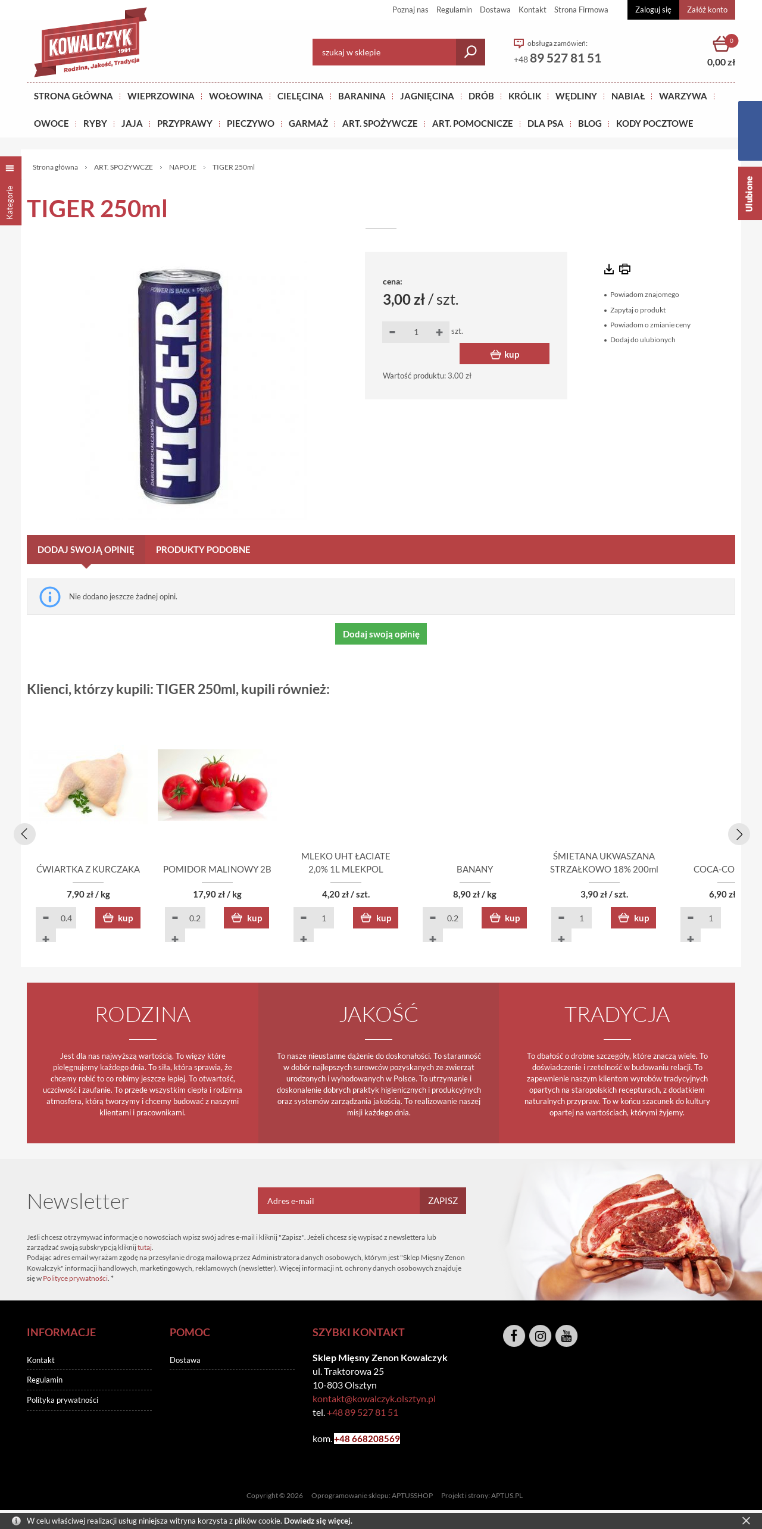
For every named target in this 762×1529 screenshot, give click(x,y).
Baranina (362, 95)
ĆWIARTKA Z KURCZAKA (95, 870)
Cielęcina (300, 95)
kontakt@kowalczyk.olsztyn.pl (374, 1399)
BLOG (590, 123)
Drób (481, 95)
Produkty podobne (203, 549)
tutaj (145, 1247)
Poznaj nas (410, 9)
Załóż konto (707, 9)
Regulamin (454, 9)
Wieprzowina (161, 95)
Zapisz (443, 1201)
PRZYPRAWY (185, 123)
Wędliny (576, 95)
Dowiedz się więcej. (318, 1520)
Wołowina (236, 95)
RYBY (95, 123)
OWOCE (51, 123)
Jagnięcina (427, 95)
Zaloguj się (653, 9)
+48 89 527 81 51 (362, 1413)
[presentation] (23, 832)
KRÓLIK (524, 95)
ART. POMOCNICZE (472, 123)
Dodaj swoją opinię (86, 549)
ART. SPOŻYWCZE (380, 123)
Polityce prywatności (75, 1278)
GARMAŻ (308, 123)
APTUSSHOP (412, 1496)
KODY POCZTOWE (655, 123)
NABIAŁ (628, 95)
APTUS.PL (507, 1496)
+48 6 (345, 1439)
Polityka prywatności (62, 1401)
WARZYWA (683, 95)
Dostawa (495, 9)
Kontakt (532, 9)
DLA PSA (545, 123)
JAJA (132, 123)
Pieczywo (250, 123)
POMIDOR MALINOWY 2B (238, 870)
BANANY (524, 870)
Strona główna (73, 95)
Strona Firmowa (581, 9)
